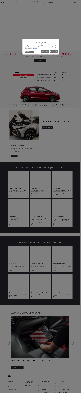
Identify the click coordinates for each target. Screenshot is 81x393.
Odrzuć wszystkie (45, 51)
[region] (40, 47)
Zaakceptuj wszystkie (53, 51)
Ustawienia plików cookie (29, 51)
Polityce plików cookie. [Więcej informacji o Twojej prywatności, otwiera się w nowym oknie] (33, 48)
